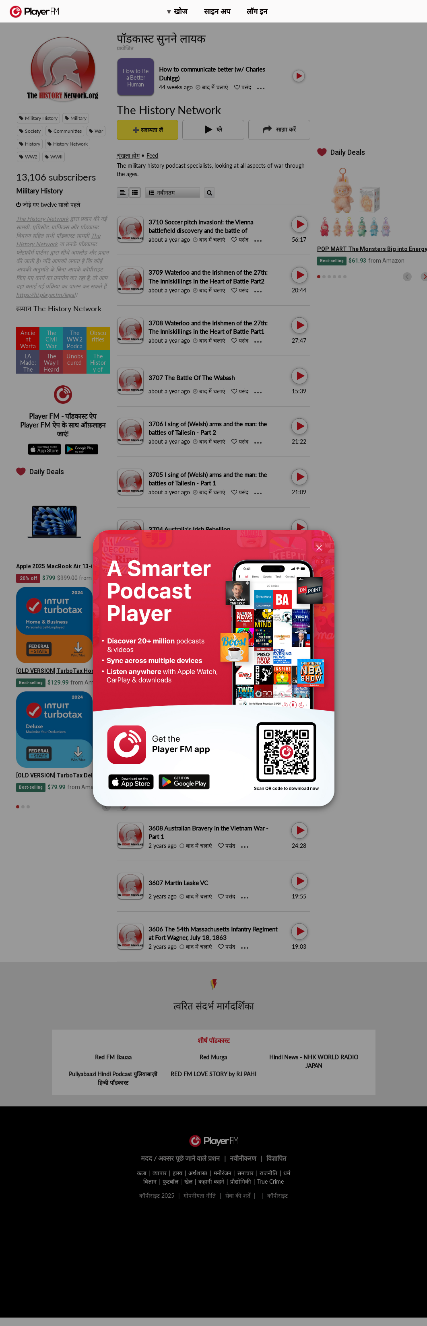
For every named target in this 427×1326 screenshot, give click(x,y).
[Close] (319, 547)
